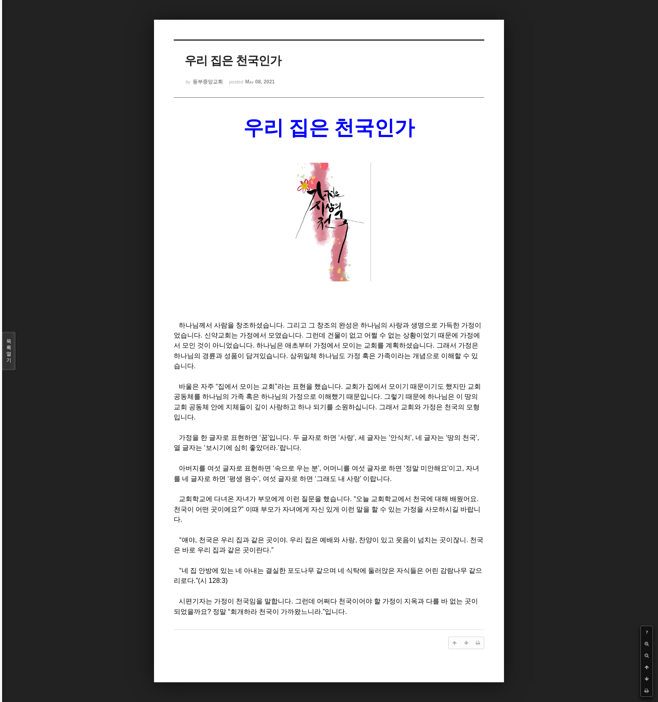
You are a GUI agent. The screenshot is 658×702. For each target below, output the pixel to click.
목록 (8, 351)
